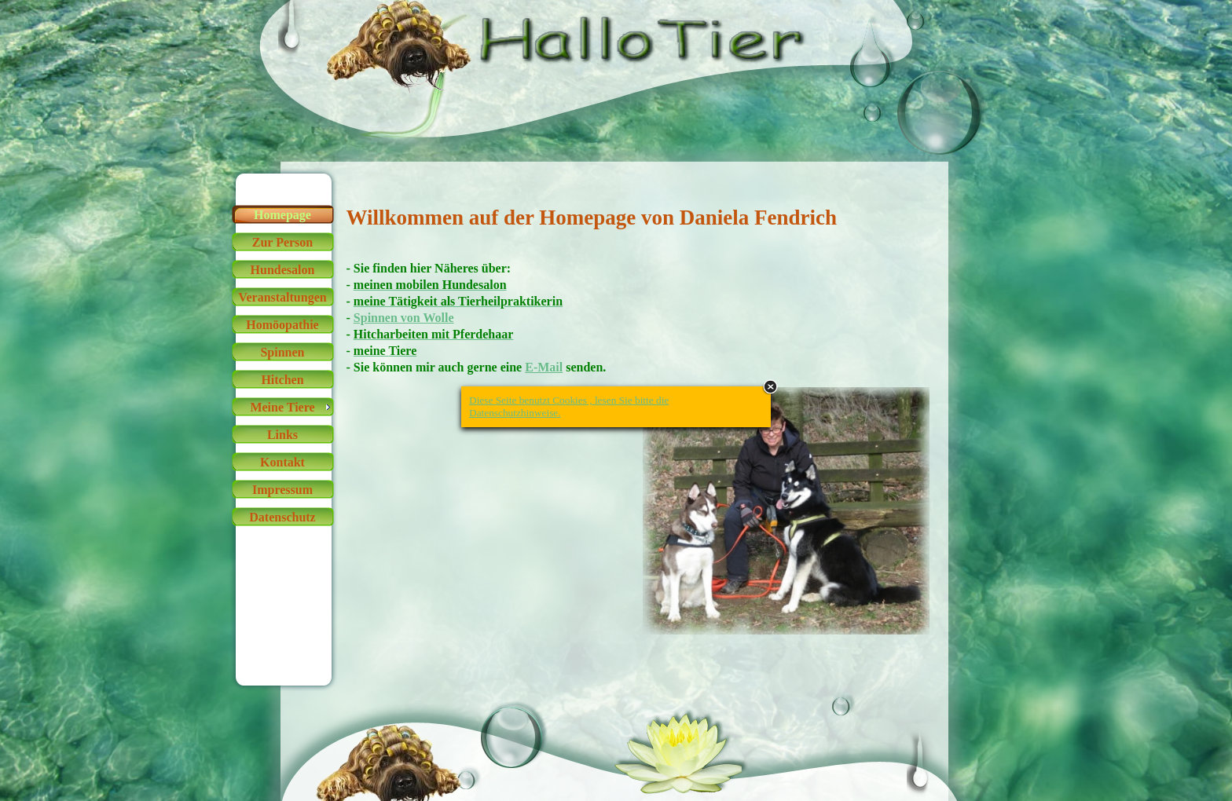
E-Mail (544, 367)
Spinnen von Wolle (404, 317)
